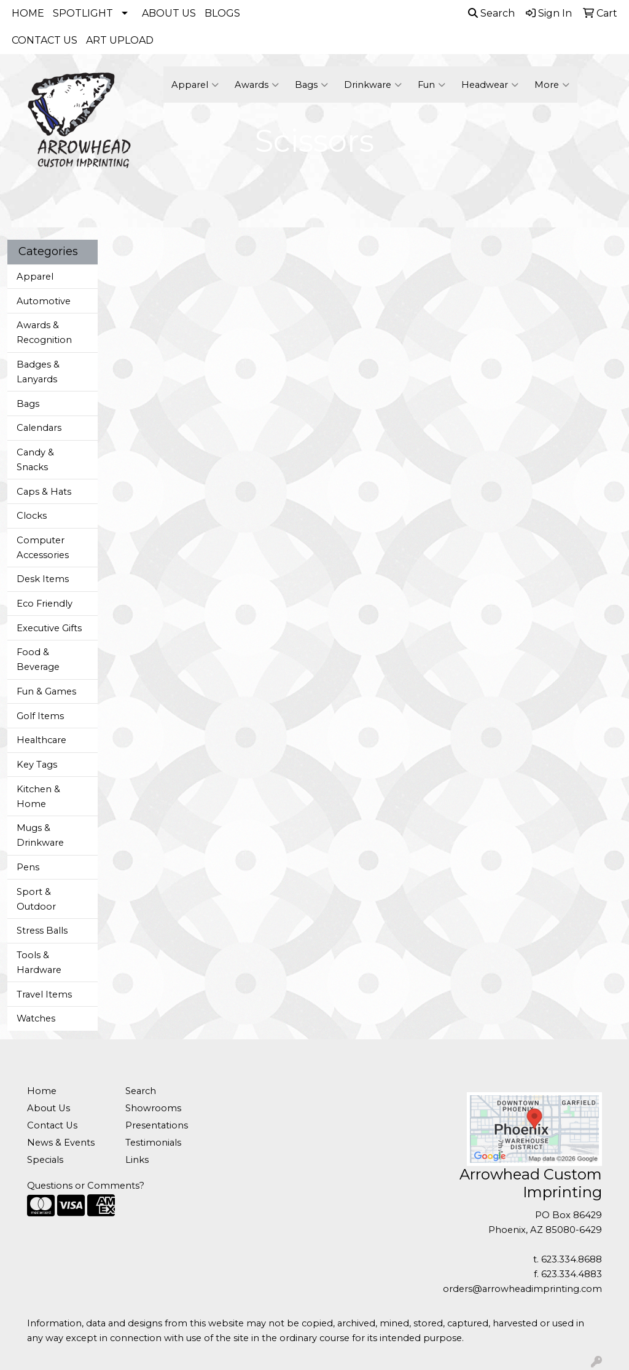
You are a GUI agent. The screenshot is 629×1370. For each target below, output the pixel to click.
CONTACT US (44, 40)
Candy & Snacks (35, 460)
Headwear (489, 84)
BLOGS (222, 13)
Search (491, 13)
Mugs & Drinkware (40, 835)
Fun (431, 84)
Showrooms (153, 1108)
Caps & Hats (44, 491)
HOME (28, 13)
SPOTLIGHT (83, 13)
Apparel (195, 84)
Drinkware (373, 84)
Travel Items (44, 994)
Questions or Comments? (85, 1185)
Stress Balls (42, 930)
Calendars (39, 427)
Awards (257, 84)
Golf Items (40, 716)
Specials (45, 1159)
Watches (36, 1018)
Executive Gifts (49, 628)
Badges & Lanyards (38, 372)
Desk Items (43, 579)
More (551, 84)
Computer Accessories (43, 548)
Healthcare (41, 740)
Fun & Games (46, 691)
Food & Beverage (38, 659)
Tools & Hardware (39, 962)
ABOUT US (169, 13)
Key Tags (37, 764)
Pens (28, 867)
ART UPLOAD (120, 40)
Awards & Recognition (44, 332)
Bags (311, 84)
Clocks (32, 515)
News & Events (61, 1142)
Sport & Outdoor (36, 899)
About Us (48, 1108)
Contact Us (52, 1125)
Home (42, 1090)
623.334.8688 (571, 1259)
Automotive (44, 301)
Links (137, 1159)
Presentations (156, 1125)
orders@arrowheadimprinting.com (522, 1288)
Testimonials (153, 1142)
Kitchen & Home (38, 796)
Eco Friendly (44, 603)
